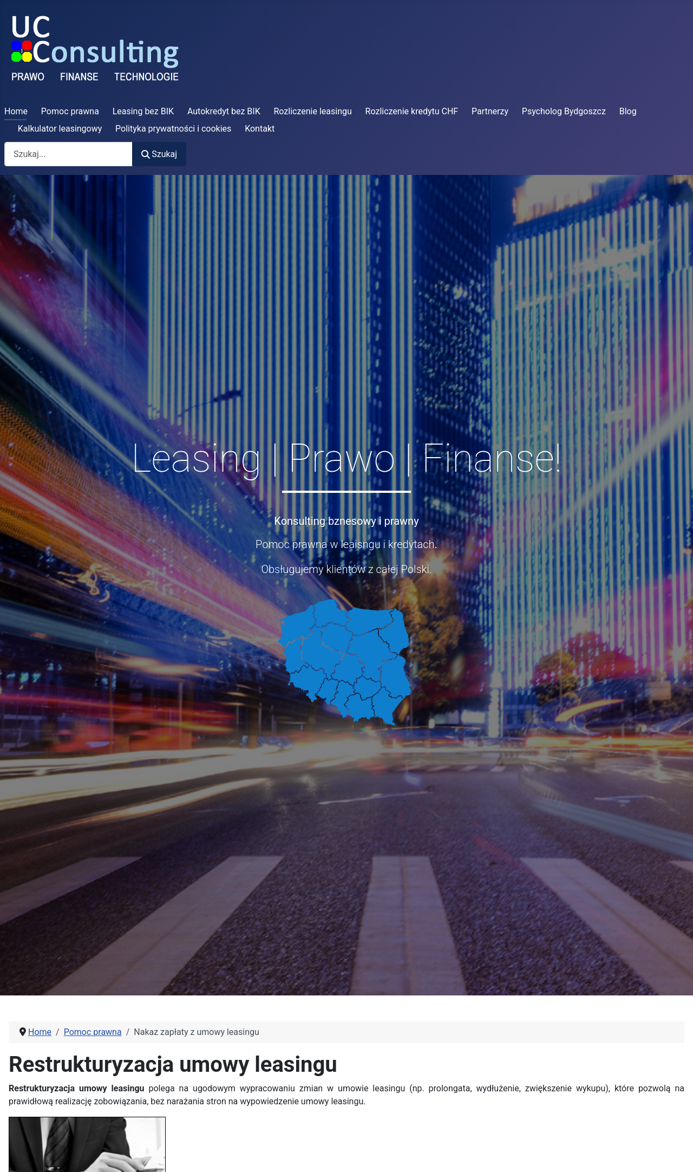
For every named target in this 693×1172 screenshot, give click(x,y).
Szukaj (159, 154)
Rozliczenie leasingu (313, 111)
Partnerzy (490, 111)
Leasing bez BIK (143, 111)
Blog (628, 111)
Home (16, 111)
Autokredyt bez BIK (223, 111)
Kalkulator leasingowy (60, 128)
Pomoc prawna (70, 111)
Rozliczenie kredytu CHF (412, 111)
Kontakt (259, 128)
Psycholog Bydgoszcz (564, 111)
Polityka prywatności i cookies (173, 128)
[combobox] (68, 154)
